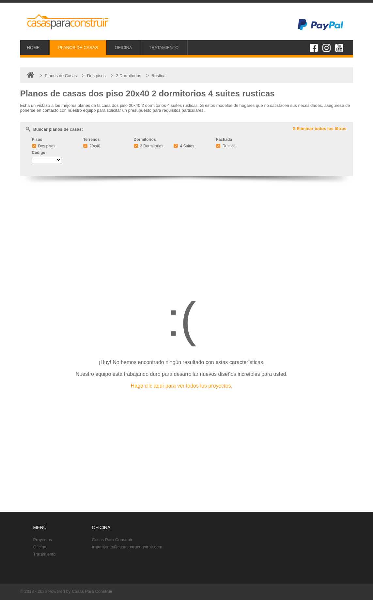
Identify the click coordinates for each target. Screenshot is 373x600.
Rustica (225, 146)
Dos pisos (43, 146)
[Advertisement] (186, 233)
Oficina (39, 546)
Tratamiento (44, 554)
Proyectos (42, 539)
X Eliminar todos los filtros (320, 128)
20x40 (91, 146)
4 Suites (184, 146)
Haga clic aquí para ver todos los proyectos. (181, 386)
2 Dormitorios (148, 146)
